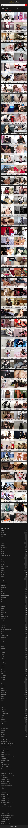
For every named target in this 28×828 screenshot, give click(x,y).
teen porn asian (5, 750)
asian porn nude (5, 760)
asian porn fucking (5, 794)
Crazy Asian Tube (5, 754)
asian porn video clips (6, 806)
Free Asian (3, 804)
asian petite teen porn (6, 819)
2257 (16, 826)
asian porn (3, 809)
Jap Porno (3, 762)
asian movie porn (5, 777)
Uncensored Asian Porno (7, 769)
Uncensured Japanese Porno (8, 743)
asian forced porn (5, 790)
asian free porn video (6, 817)
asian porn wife (5, 800)
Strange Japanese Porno (7, 775)
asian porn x (4, 752)
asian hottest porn (5, 783)
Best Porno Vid (5, 764)
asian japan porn (5, 823)
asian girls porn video (6, 745)
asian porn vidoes (5, 821)
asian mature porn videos (7, 815)
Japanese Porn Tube (6, 785)
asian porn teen (5, 813)
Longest (10, 10)
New (6, 10)
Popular (2, 10)
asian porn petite (5, 771)
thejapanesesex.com (6, 788)
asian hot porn (4, 792)
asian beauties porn (6, 741)
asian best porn (5, 758)
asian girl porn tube (6, 748)
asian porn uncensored (7, 802)
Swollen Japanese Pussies (8, 756)
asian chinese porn (6, 781)
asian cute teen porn (6, 773)
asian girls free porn (6, 779)
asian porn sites (5, 798)
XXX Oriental (4, 766)
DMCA (12, 826)
